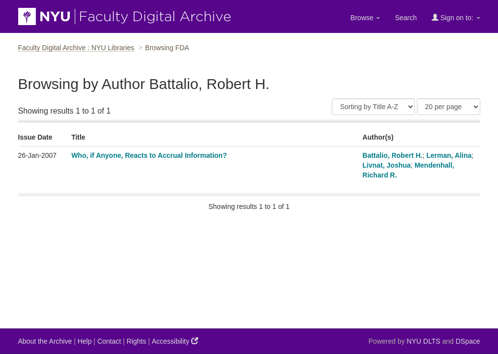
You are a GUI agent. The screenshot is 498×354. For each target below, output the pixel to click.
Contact (109, 341)
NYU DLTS (423, 341)
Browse (366, 18)
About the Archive (45, 341)
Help (85, 341)
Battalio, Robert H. (392, 155)
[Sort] (373, 106)
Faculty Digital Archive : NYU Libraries (76, 48)
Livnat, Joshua (386, 165)
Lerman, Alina (448, 155)
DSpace (468, 341)
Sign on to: (456, 17)
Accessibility (175, 341)
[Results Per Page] (448, 106)
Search (405, 18)
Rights (136, 341)
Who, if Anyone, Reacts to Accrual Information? (149, 155)
